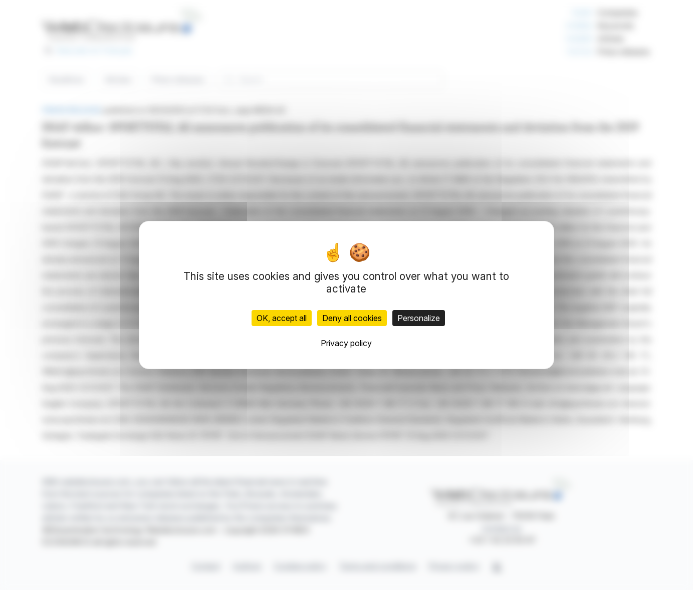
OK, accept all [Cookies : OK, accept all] (282, 318)
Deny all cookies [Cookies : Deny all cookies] (352, 318)
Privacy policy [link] (346, 343)
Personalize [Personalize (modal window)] (418, 318)
